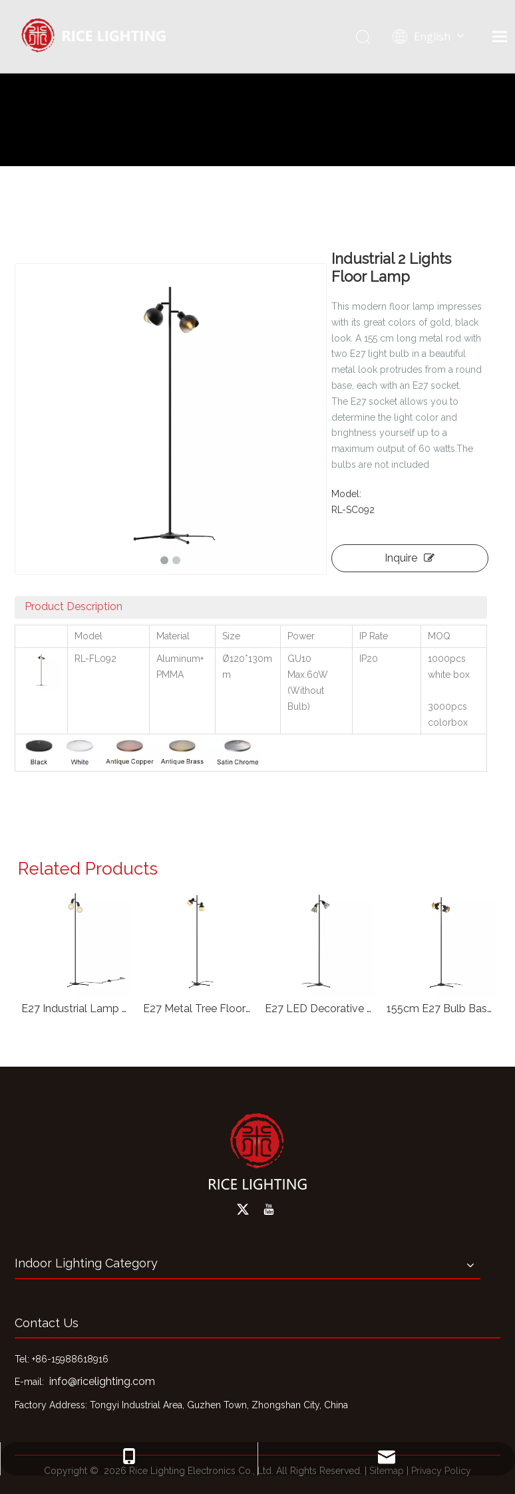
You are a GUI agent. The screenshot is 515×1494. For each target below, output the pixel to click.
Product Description (73, 606)
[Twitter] (243, 1210)
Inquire (409, 558)
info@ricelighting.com (102, 1381)
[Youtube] (269, 1210)
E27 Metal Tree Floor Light (197, 1008)
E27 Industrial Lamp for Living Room (75, 1008)
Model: (346, 493)
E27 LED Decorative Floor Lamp (319, 1008)
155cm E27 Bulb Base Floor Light (441, 1008)
